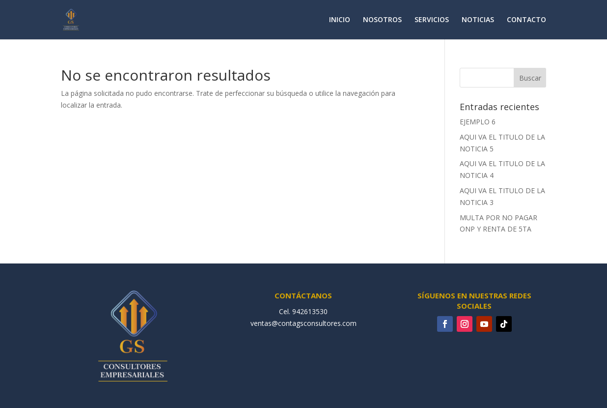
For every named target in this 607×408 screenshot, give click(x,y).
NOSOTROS (382, 20)
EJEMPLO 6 (478, 121)
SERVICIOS (431, 20)
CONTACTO (526, 20)
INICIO (339, 20)
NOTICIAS (478, 20)
